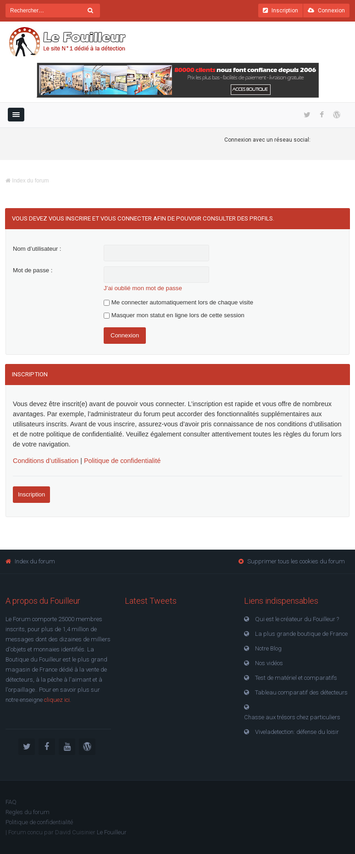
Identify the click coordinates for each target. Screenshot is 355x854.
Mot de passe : (33, 270)
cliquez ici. (57, 699)
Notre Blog (268, 648)
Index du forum (27, 180)
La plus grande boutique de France (301, 633)
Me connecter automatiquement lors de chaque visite (178, 302)
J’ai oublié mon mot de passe (143, 288)
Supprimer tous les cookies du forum (296, 561)
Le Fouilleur (112, 832)
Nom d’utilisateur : (37, 248)
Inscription (280, 10)
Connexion (326, 10)
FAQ (11, 802)
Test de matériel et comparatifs (296, 677)
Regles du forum (28, 812)
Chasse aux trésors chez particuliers (292, 717)
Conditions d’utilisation (45, 460)
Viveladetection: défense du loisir (297, 731)
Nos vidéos (269, 663)
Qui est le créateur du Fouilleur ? (297, 619)
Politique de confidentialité (122, 460)
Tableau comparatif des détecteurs (301, 692)
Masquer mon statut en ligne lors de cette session (174, 315)
